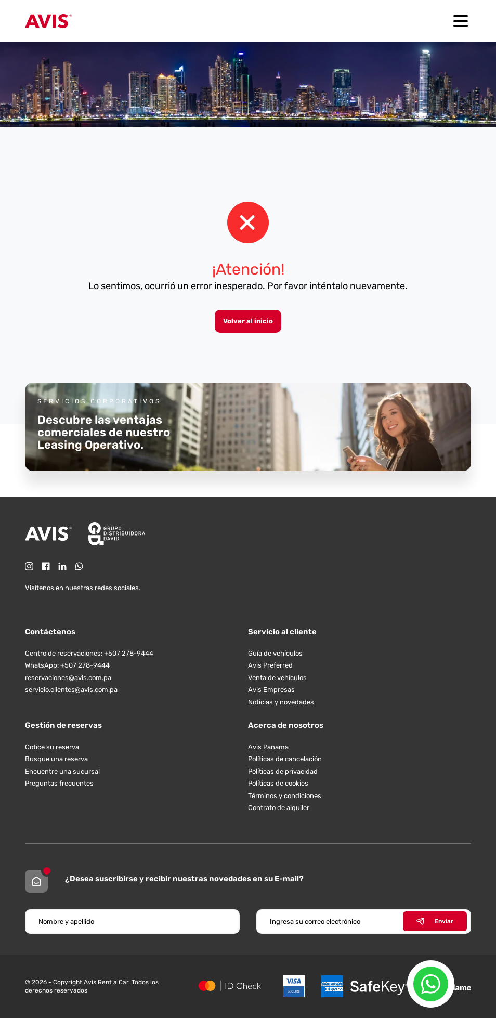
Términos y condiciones (284, 796)
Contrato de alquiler (278, 808)
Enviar (434, 921)
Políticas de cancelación (285, 759)
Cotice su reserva (52, 747)
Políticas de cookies (278, 783)
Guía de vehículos (275, 653)
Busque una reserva (56, 759)
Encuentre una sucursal (62, 771)
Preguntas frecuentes (59, 783)
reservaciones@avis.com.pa (68, 678)
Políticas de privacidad (283, 771)
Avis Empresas (271, 690)
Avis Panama (268, 747)
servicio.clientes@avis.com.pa (71, 690)
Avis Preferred (270, 665)
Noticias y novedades (281, 702)
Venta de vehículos (277, 678)
